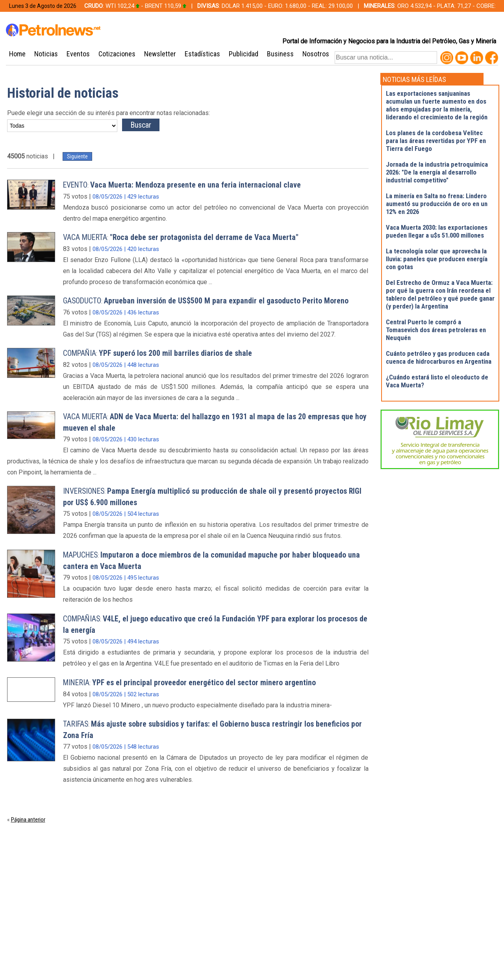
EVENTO (75, 185)
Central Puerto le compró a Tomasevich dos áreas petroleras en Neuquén (436, 330)
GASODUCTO (82, 300)
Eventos (78, 54)
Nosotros (315, 54)
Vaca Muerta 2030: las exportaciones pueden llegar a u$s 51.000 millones (436, 231)
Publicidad (243, 54)
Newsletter (160, 54)
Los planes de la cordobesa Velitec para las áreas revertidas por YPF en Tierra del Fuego (436, 140)
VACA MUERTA (85, 237)
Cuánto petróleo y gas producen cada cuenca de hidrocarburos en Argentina (438, 357)
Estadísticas (202, 54)
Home (17, 54)
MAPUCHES (80, 555)
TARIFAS (75, 724)
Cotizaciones (116, 54)
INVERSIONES (83, 491)
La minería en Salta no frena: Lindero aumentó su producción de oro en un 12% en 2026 (436, 204)
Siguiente (77, 156)
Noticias (46, 54)
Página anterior (28, 819)
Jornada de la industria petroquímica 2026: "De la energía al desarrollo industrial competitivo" (437, 172)
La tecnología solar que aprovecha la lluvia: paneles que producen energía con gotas (436, 259)
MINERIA (76, 682)
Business (280, 54)
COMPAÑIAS (81, 618)
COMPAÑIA (79, 353)
